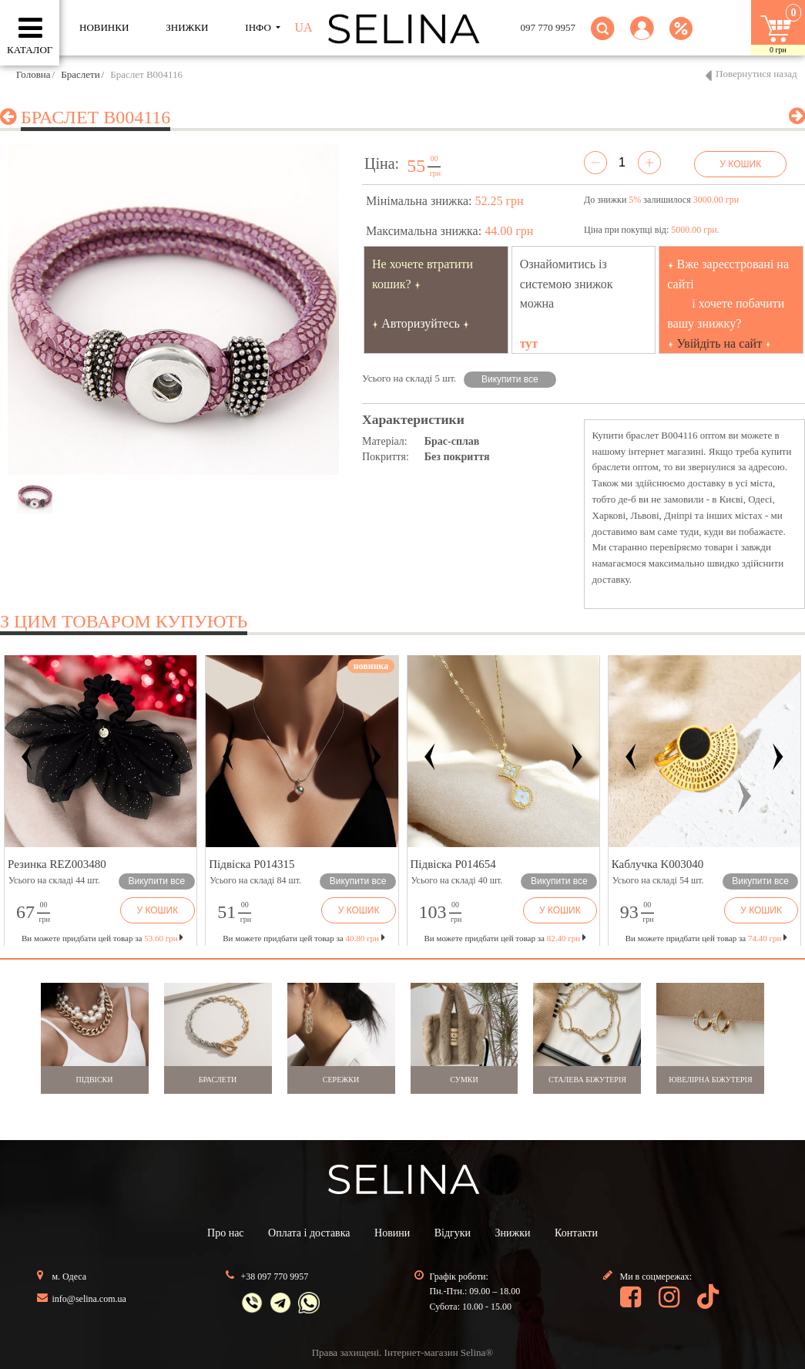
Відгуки (452, 1233)
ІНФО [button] (259, 27)
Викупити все (509, 379)
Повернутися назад (756, 73)
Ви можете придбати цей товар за (303, 938)
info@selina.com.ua (89, 1298)
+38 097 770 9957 (275, 1276)
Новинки (104, 27)
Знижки (513, 1233)
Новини (392, 1233)
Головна (33, 74)
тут (529, 343)
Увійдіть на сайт (720, 343)
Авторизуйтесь (420, 323)
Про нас (225, 1233)
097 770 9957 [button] (548, 27)
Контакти (576, 1233)
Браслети (80, 74)
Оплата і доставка (309, 1233)
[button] (642, 37)
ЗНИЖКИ (187, 27)
